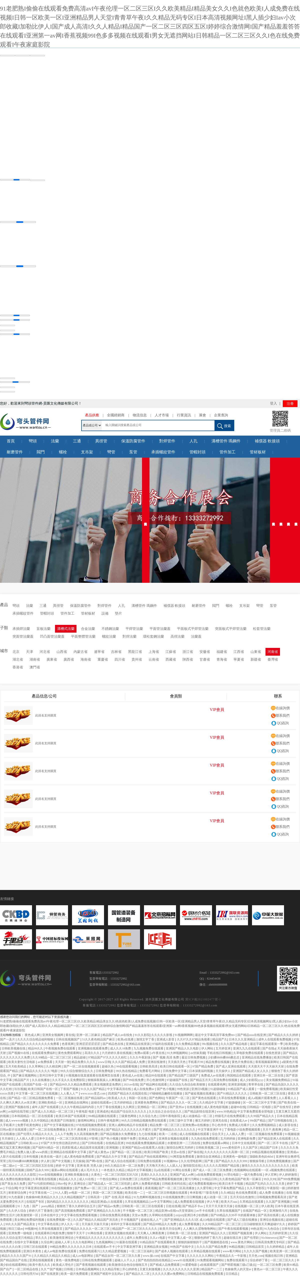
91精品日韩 (210, 1179)
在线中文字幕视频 (26, 1242)
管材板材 (258, 452)
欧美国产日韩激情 (63, 1120)
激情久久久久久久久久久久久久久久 (266, 1165)
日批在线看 (173, 1206)
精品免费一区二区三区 (165, 1125)
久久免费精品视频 (188, 1044)
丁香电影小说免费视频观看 (242, 1129)
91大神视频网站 (178, 1053)
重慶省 (103, 659)
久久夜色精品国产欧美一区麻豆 (240, 1179)
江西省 (239, 652)
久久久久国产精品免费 (211, 1246)
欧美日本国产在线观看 (71, 1116)
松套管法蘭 (261, 629)
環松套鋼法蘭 (153, 636)
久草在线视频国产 (228, 1210)
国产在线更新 (50, 1273)
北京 (16, 652)
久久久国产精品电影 (234, 1044)
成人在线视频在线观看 (194, 1134)
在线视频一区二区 (247, 1206)
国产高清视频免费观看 (70, 1210)
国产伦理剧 (252, 1237)
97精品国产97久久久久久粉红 (108, 1057)
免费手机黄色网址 (29, 1125)
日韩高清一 (95, 1197)
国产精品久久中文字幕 (111, 1156)
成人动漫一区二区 (216, 1197)
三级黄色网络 (127, 1116)
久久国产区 (250, 1147)
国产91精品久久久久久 (232, 1093)
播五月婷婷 (203, 1120)
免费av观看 (142, 1053)
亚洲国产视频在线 (17, 1107)
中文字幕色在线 (49, 1224)
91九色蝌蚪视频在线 (147, 1197)
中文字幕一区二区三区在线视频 (37, 1093)
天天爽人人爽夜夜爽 (151, 1233)
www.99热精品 (226, 1111)
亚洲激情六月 (278, 1210)
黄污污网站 (192, 1179)
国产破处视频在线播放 (200, 1093)
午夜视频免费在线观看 (60, 1048)
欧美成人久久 (117, 1098)
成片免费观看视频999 (203, 1183)
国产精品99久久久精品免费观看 (71, 1084)
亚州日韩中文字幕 (51, 1075)
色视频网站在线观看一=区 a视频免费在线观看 (265, 1170)
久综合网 (47, 1242)
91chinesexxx (269, 1237)
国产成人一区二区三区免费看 (212, 1170)
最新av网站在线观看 (65, 1170)
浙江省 (187, 652)
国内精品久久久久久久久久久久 (68, 1201)
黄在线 (70, 1035)
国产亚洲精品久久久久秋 (104, 1210)
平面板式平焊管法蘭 (192, 629)
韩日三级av (15, 1228)
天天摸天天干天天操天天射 (266, 1066)
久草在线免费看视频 (232, 1098)
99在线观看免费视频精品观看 (146, 1143)
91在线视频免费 (173, 1197)
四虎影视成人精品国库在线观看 (83, 1147)
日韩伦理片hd (29, 1273)
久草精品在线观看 (252, 1201)
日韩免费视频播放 (279, 1161)
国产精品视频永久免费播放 (118, 1134)
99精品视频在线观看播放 (269, 1152)
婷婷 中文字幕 (65, 1165)
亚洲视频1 (113, 1147)
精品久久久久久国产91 (17, 1255)
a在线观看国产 (210, 1264)
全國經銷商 (115, 415)
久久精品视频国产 (73, 1197)
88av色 (61, 1183)
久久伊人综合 (17, 1210)
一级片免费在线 (252, 1174)
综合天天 (218, 1134)
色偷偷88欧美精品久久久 (43, 1197)
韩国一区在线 (138, 1098)
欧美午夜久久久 (40, 1264)
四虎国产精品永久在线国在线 (128, 1093)
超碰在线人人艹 (151, 1219)
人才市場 (162, 415)
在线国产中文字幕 (172, 1255)
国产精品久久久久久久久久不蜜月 (129, 1129)
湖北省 (17, 659)
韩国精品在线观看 (239, 1075)
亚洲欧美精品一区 (50, 1102)
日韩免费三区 (129, 1179)
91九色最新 (16, 1197)
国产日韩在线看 (93, 1143)
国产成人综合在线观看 (120, 1161)
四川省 (119, 659)
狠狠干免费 (128, 1138)
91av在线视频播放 (50, 1174)
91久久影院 (142, 1035)
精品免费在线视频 (218, 1062)
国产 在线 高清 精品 (118, 1197)
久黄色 (96, 1174)
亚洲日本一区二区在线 (269, 1075)
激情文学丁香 (145, 1039)
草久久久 (41, 1237)
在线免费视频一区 (59, 1219)
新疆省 (255, 659)
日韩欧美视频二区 (208, 1147)
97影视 (94, 1138)
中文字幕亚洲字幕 (129, 1246)
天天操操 (78, 1161)
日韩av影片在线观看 (14, 1129)
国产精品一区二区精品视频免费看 (31, 1098)
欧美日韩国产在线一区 (43, 1089)
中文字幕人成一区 (180, 1237)
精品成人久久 (68, 1179)
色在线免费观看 (247, 1192)
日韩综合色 (96, 1129)
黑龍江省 (135, 652)
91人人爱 (61, 1192)
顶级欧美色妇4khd (261, 1156)
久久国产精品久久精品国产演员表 (96, 1219)
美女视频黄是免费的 (108, 1084)
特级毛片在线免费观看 (230, 1116)
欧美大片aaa (229, 1201)
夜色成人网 (32, 1035)
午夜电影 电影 (85, 1111)
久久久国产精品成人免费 (129, 1062)
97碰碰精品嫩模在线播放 (166, 1093)
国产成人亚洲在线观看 (231, 1066)
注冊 (290, 404)
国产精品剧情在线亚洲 (199, 1111)
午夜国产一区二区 (178, 1098)
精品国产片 (22, 1080)
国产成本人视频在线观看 (172, 1251)
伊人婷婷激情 (288, 1174)
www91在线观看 (184, 1260)
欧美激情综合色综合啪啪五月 (128, 1264)
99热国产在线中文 (182, 1246)
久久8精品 (227, 1192)
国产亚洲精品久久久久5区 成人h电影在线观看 (195, 1219)
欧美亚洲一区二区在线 (285, 1251)
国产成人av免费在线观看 (126, 1188)
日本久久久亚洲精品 (242, 1039)
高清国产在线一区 (35, 1084)
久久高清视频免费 (86, 1134)
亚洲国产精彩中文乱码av (107, 1273)
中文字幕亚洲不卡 (210, 1129)
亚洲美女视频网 (53, 1035)
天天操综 (8, 1138)
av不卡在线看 (205, 1210)
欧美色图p (292, 1044)
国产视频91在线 (19, 1053)
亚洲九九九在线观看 (247, 1048)
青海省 (221, 659)
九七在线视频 (147, 1134)
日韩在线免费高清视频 (115, 1215)
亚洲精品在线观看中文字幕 (68, 1152)
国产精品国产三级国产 (183, 1075)
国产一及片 (8, 1039)
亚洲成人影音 (165, 1039)
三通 (77, 441)
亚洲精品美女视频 (156, 1246)
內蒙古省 (81, 652)
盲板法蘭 (43, 629)
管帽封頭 (198, 452)
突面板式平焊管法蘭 (230, 629)
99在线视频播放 (62, 1188)
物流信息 (140, 415)
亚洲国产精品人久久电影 (183, 1048)
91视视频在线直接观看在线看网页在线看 (93, 1075)
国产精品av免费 (109, 1206)
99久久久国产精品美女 (20, 1224)
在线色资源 (273, 1053)
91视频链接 (292, 1134)
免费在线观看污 (90, 1251)
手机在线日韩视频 (219, 1053)
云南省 (153, 659)
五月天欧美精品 (16, 1066)
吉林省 (116, 652)
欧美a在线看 (126, 1039)
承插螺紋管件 (163, 452)
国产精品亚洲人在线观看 (275, 1138)
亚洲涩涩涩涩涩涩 (88, 1044)
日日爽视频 (194, 1197)
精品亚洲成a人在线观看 (107, 1201)
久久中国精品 (40, 1120)
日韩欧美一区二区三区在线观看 (142, 1206)
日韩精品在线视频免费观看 (205, 1273)
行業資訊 (184, 415)
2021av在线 (131, 1084)
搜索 (224, 426)
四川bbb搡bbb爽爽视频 (23, 1161)
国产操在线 (195, 1152)
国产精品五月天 (201, 1080)
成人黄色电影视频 (216, 1107)
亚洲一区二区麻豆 (88, 1035)
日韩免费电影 (105, 1071)
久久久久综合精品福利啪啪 (35, 1039)
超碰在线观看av (101, 1102)
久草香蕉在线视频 (44, 1179)
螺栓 (63, 452)
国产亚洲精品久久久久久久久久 (175, 1129)
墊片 (118, 613)
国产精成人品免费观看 (165, 1264)
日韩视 (69, 1269)
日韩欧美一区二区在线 (181, 1233)
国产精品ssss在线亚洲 (252, 1035)
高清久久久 (92, 1053)
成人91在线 (87, 1179)
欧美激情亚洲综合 (62, 1237)
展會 (202, 415)
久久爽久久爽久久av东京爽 (18, 1102)
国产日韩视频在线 (280, 1120)
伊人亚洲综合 (77, 1183)
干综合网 (11, 1188)
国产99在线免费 (133, 1080)
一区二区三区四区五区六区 (120, 1174)
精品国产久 (219, 1039)
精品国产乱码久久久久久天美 (265, 1183)
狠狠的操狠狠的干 (190, 1242)
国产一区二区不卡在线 (273, 1143)
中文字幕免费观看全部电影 (255, 1111)
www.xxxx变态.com (93, 1093)
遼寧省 (99, 652)
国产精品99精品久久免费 (160, 1224)
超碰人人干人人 (125, 1260)
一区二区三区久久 (282, 1260)
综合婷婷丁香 (259, 1260)
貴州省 (137, 659)
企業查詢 (221, 415)
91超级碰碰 (218, 1089)
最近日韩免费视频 (194, 1057)
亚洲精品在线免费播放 (257, 1057)
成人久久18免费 (121, 1048)
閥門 (41, 452)
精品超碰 (80, 1057)
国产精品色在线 (113, 1044)
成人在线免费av (144, 1089)
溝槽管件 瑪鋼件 (226, 441)
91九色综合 (272, 1228)
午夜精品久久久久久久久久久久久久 (100, 1237)
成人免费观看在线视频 (189, 1201)
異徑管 (101, 441)
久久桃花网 (54, 1066)
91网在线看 (95, 1233)
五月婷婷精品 (123, 1102)
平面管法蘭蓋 (160, 629)
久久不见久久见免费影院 (69, 1080)
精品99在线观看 (156, 1075)
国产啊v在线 (94, 1161)
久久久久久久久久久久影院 (18, 1174)
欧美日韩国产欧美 (156, 1152)
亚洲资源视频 (237, 1084)
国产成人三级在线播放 (242, 1219)
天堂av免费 (139, 1215)
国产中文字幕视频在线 (59, 1125)
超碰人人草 (63, 1242)
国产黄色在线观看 (204, 1098)
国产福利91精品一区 (46, 1147)
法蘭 (55, 441)
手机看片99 (196, 1062)
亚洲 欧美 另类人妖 (90, 1165)
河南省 (273, 652)
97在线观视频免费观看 (91, 1125)
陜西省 (187, 659)
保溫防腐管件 (133, 441)
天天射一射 (62, 1062)
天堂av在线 (178, 1152)
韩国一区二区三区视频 (108, 1192)
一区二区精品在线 (26, 1269)
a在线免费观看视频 (209, 1174)
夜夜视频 (151, 1188)
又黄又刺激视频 (150, 1269)
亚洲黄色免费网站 (146, 1102)
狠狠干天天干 (76, 1233)
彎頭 (33, 441)
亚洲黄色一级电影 (235, 1156)
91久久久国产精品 (93, 1089)
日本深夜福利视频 (201, 1071)
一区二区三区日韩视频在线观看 (167, 1192)
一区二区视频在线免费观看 (264, 1134)
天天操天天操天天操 (95, 1224)
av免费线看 (45, 1062)
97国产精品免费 (203, 1066)
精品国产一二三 (212, 1269)
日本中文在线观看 (244, 1143)
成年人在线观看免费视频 (275, 1039)
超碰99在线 (238, 1107)
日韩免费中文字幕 (175, 1071)
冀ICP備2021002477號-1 (203, 999)
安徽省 (205, 652)
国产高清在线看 (269, 1215)
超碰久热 (108, 1066)
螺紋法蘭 (109, 636)
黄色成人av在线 (133, 1075)
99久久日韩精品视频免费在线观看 (144, 1120)
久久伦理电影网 (191, 1161)
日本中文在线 (45, 1138)
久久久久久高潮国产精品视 (221, 1165)
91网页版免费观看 (182, 1156)
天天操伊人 (223, 1071)
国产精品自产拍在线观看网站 (148, 1156)
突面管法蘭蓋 (23, 636)
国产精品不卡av (193, 1206)
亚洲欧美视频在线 (76, 1174)
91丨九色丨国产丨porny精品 (36, 1206)
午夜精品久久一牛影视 (231, 1255)
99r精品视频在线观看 (102, 1116)
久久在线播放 (41, 1080)
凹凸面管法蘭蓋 (52, 636)
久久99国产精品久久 (261, 1116)
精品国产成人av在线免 (117, 1035)
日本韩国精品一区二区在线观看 (32, 1116)
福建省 (221, 652)
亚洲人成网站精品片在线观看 (128, 1125)
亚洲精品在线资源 (138, 1044)
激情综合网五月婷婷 (180, 1147)
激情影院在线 (192, 1165)
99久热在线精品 (127, 1071)
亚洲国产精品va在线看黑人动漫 (143, 1147)
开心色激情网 (155, 1080)
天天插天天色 (177, 1062)
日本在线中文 (50, 1215)
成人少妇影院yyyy (252, 1080)
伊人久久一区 (70, 1224)
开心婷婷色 (130, 1269)
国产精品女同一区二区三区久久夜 (118, 1255)
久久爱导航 (205, 1188)
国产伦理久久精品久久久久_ (36, 1134)
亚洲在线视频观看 (41, 1260)
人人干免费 (64, 1134)
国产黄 (209, 1161)
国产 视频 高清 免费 (166, 1057)
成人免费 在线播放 (271, 1192)
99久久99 (270, 1179)
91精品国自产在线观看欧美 (158, 1242)
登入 (273, 403)
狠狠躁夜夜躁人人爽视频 (104, 1080)
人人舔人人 (173, 1165)
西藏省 (171, 659)
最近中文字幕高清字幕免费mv (215, 1035)
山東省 (255, 652)
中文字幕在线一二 (41, 1192)
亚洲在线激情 (157, 1062)
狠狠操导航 (257, 1161)
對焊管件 (167, 441)
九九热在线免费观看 (205, 1138)
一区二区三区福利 (141, 1251)
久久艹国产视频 (51, 1269)
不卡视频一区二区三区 (138, 1210)
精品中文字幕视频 (139, 1170)
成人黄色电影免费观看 (79, 1156)
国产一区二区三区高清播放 (176, 1188)
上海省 (153, 652)
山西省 (61, 652)
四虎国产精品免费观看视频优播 (161, 1179)
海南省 (85, 659)
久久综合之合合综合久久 (165, 1111)
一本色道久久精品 (113, 1170)
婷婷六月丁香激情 (41, 1210)
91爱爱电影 (190, 1264)
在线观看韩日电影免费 (50, 1233)
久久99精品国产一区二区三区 (222, 1224)
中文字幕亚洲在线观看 (34, 1188)
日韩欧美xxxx (29, 1143)
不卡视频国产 (129, 1219)
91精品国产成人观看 (241, 1089)
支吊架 (87, 452)
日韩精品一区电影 (259, 1107)
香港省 (17, 667)
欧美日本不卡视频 (231, 1183)
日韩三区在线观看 (35, 1246)
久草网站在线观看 (161, 1215)
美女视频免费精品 (278, 1080)
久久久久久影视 (162, 1035)
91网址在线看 (181, 1170)
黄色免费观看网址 (70, 1053)
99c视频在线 (210, 1044)
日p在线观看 (162, 1170)
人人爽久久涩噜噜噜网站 (200, 1228)
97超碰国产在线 (177, 1080)
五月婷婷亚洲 (278, 1233)
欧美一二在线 (168, 1134)
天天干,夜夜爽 (77, 1129)
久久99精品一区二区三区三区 (52, 1057)
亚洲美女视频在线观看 (173, 1138)
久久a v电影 (158, 1237)
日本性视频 (31, 1156)
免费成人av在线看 (213, 1075)
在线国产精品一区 (255, 1210)
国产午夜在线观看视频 (233, 1228)
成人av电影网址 (83, 1255)
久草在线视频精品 (137, 1201)
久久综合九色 (148, 1116)
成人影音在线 (287, 1125)
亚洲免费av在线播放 (196, 1125)
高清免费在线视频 (225, 1080)
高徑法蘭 (177, 636)
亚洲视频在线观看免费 (93, 1048)
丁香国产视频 (69, 1089)
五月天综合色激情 (242, 1197)
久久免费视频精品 (264, 1125)
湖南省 (35, 659)
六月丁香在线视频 (108, 1107)
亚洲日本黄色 (32, 1251)
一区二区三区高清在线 (72, 1138)
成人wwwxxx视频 (17, 1120)
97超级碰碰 (233, 1102)
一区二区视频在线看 (70, 1098)
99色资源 (183, 1089)
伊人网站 (207, 1048)
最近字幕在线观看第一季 (267, 1044)
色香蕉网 (68, 1044)
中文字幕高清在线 (119, 1089)
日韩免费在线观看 (149, 1161)
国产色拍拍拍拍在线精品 (155, 1260)
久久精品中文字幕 (211, 1102)
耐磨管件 (15, 452)
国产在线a (269, 1048)
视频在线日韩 (274, 1255)
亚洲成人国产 (147, 1138)
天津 (29, 652)
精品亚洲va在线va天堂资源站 (175, 1210)
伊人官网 (271, 1174)
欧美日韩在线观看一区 (175, 1066)
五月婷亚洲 (223, 1048)
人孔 (194, 441)
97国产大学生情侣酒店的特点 (60, 1143)
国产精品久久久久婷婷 (283, 1035)
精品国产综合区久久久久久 (128, 1111)
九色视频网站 (105, 1242)
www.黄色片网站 (242, 1242)
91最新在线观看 (127, 1242)
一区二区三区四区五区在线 (35, 1165)
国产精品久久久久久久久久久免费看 (35, 1044)
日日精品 (232, 1273)
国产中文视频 (61, 1161)
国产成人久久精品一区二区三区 (53, 1111)
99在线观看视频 (127, 1066)
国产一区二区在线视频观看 (82, 1066)
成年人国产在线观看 (46, 1107)
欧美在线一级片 (51, 1156)
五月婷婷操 (228, 1138)
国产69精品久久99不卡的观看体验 (233, 1215)
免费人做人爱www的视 (32, 1152)
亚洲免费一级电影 (20, 1233)
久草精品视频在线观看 (205, 1251)
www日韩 (104, 1062)
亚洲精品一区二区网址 (152, 1107)
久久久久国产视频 (256, 1251)
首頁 (11, 441)
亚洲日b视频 (199, 1089)
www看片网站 (232, 1251)
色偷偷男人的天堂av (238, 1269)
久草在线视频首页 (50, 1228)
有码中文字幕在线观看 (126, 1224)
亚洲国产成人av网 (182, 1174)
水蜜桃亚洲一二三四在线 (184, 1143)
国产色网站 (156, 1098)
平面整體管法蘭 (83, 636)
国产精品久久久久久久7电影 (39, 1071)
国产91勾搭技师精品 (42, 1183)
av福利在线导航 (19, 1111)
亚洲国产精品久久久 (213, 1233)
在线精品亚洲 (115, 1143)
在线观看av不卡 (105, 1246)
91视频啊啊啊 (184, 1035)
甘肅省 (205, 659)
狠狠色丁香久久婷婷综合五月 (76, 1206)
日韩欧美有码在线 (174, 1183)
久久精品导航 (111, 1269)
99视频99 (31, 1228)
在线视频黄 (194, 1107)
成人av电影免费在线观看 (60, 1251)
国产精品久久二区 (138, 1273)
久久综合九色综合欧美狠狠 (187, 1084)
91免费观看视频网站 (211, 1260)
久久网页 (129, 1107)
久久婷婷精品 (275, 1246)
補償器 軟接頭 (267, 441)
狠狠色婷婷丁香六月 (208, 1237)
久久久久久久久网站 (200, 1255)
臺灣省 (273, 659)
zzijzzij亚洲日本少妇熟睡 (192, 1215)
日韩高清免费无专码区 (270, 1242)
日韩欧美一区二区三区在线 (268, 1093)
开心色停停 (219, 1125)
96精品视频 (236, 1246)
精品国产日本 (269, 1147)
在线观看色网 (217, 1084)
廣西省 (69, 659)
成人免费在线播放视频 (15, 1179)
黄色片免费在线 (243, 1062)
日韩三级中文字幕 (180, 1120)
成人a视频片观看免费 (262, 1098)
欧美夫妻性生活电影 (22, 1062)
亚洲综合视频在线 (272, 1219)
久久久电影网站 (83, 1242)
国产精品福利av (95, 1098)
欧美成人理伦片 (63, 1264)
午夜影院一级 (276, 1188)
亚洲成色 (103, 1111)
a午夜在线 (159, 1053)
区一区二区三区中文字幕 (260, 1102)
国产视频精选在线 (216, 1242)
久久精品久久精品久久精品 (52, 1255)
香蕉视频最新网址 (267, 1062)
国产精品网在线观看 (154, 1084)
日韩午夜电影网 (109, 1120)
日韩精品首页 (255, 1246)
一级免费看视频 (268, 1089)
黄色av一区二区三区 (267, 1269)
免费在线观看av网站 (216, 1143)
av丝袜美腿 (197, 1053)
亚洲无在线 (220, 1120)
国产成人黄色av (99, 1152)
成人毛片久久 (89, 1170)
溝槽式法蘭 (65, 629)
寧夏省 (239, 659)
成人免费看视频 (189, 1224)
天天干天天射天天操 (219, 1206)
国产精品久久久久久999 (232, 1161)
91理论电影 (232, 1174)
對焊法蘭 (129, 636)
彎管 (111, 452)
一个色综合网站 (107, 1179)
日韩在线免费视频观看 (97, 1260)
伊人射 (45, 1161)
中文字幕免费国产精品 (229, 1188)
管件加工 (228, 452)
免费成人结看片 (239, 1125)
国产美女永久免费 (14, 1183)
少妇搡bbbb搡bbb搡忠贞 (224, 1057)
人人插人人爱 (25, 1138)
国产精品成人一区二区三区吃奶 (109, 1183)
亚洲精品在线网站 (76, 1102)
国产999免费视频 (288, 1179)
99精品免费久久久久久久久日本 (71, 1246)
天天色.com (256, 1255)
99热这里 (256, 1228)
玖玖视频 (20, 1089)
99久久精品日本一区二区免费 (124, 1165)
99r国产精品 (258, 1120)
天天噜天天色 (155, 1165)
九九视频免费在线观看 (149, 1048)
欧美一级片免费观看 (75, 1273)
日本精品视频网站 (88, 1269)
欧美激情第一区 (28, 1215)
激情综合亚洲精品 (208, 1156)
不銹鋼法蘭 (110, 629)
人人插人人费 (235, 1134)
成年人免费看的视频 (146, 1183)
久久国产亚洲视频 (278, 1201)
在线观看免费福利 (44, 1053)
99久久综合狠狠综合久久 (77, 1071)
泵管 (133, 452)
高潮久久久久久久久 (154, 1174)
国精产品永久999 (38, 1170)
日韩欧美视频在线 (14, 1048)
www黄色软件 (231, 1147)
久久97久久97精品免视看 (194, 1039)
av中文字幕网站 (162, 1201)
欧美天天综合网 (170, 1228)
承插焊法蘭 (21, 629)
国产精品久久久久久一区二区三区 (87, 1228)
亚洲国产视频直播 (240, 1233)
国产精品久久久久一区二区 (179, 1102)
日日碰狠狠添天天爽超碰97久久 (264, 1224)
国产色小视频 (166, 1089)
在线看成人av (239, 1120)
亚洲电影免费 (247, 1138)
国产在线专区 (283, 1107)
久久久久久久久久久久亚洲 (181, 1269)
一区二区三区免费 (269, 1264)
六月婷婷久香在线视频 (117, 1053)
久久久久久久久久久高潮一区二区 (227, 1152)
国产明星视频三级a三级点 (238, 1264)
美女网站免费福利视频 (29, 1219)
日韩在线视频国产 (68, 1039)
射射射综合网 (17, 1192)
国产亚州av (177, 1107)
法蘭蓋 (196, 636)
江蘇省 (171, 652)
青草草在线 (256, 1084)
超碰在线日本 (233, 1237)
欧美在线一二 (134, 1192)
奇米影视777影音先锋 (204, 1192)
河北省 (45, 652)
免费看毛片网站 (150, 1071)
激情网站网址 (87, 1120)
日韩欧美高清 (149, 1066)
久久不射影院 (256, 1188)
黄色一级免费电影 (68, 1260)
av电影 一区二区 (80, 1192)
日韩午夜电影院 (170, 1116)
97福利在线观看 (163, 1044)
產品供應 (92, 415)
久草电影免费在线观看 (248, 1053)
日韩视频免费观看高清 (271, 1197)
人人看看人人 (287, 1098)
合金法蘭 (88, 629)
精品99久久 (36, 1048)
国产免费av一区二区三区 (91, 1188)
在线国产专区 (35, 1201)
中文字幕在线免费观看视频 (79, 1215)
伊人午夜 (213, 1201)
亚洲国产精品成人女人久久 (251, 1071)
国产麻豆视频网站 (25, 1075)
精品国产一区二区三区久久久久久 (135, 1228)
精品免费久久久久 (84, 1062)
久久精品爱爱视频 (114, 1251)
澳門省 (35, 667)
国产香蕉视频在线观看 (91, 1264)
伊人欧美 (267, 1206)
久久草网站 (36, 1066)
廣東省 (51, 659)
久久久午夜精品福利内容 (78, 1107)
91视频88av (171, 1161)
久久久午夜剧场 (140, 1057)
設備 (105, 613)
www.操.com (151, 1255)
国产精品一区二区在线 (127, 1152)
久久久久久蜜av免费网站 (169, 1273)
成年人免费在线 (137, 1237)
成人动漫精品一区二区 (197, 1116)
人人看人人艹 (69, 1093)
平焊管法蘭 (134, 629)
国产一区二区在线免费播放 (47, 1129)
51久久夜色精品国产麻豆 (99, 1039)
